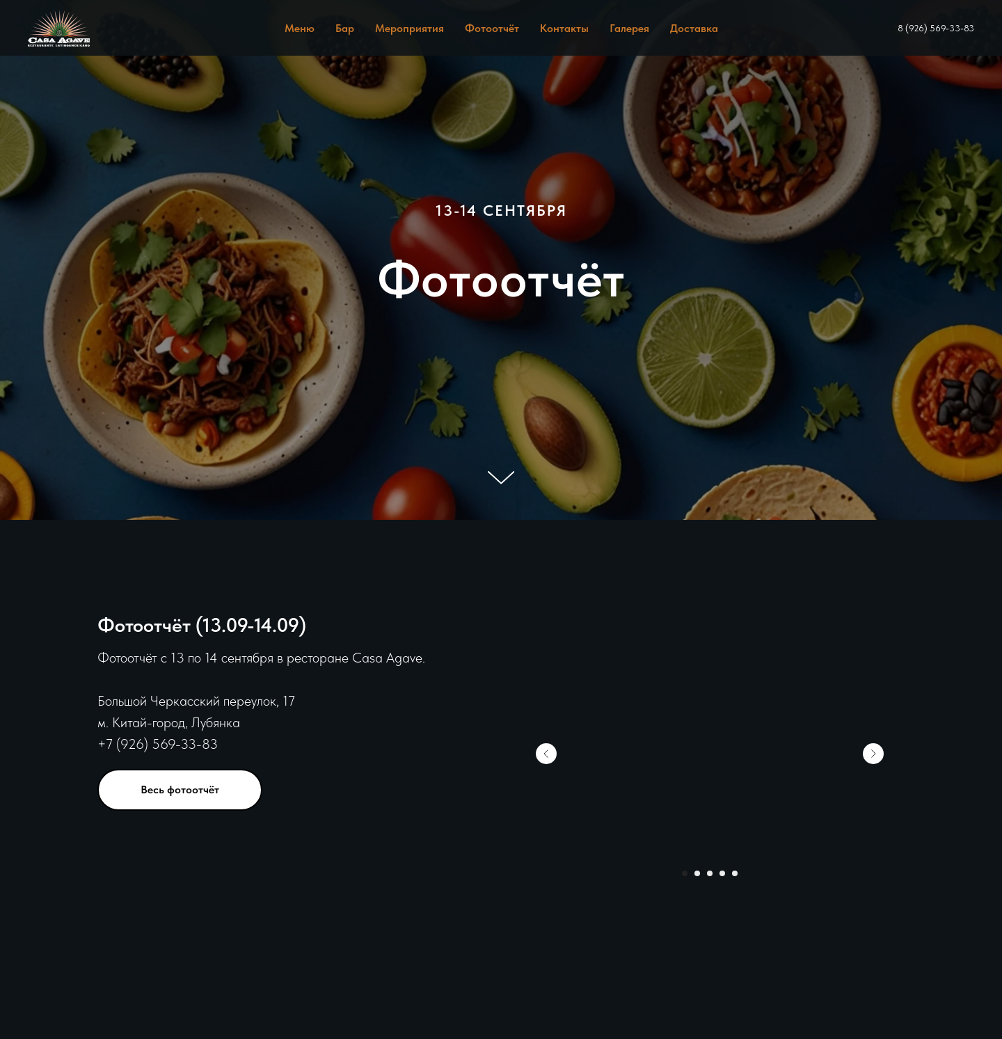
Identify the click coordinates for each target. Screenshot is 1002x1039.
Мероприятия (409, 28)
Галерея (629, 28)
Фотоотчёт (492, 28)
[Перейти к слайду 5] (735, 873)
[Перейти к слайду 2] (697, 873)
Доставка (694, 28)
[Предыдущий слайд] (546, 753)
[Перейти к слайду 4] (722, 873)
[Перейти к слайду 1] (684, 873)
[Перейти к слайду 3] (710, 873)
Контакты (564, 28)
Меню (300, 28)
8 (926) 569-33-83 (936, 28)
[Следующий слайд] (873, 753)
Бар (344, 28)
